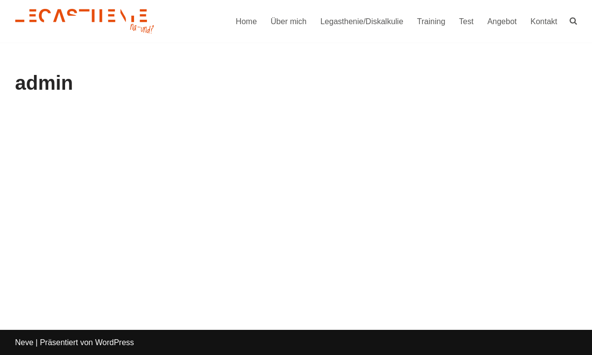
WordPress (114, 342)
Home (246, 21)
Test (466, 21)
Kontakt (543, 21)
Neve (24, 342)
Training (431, 21)
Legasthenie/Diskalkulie (361, 21)
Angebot (502, 21)
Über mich (289, 21)
